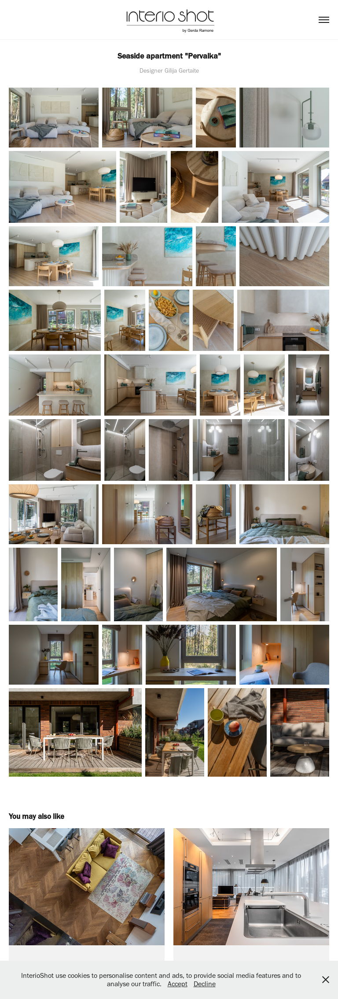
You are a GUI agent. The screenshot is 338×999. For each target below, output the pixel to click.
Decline (205, 984)
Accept (177, 984)
